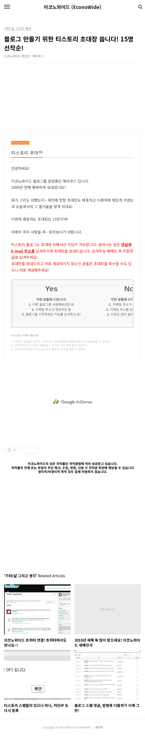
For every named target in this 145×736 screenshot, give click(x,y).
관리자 (99, 727)
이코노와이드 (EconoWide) (72, 7)
